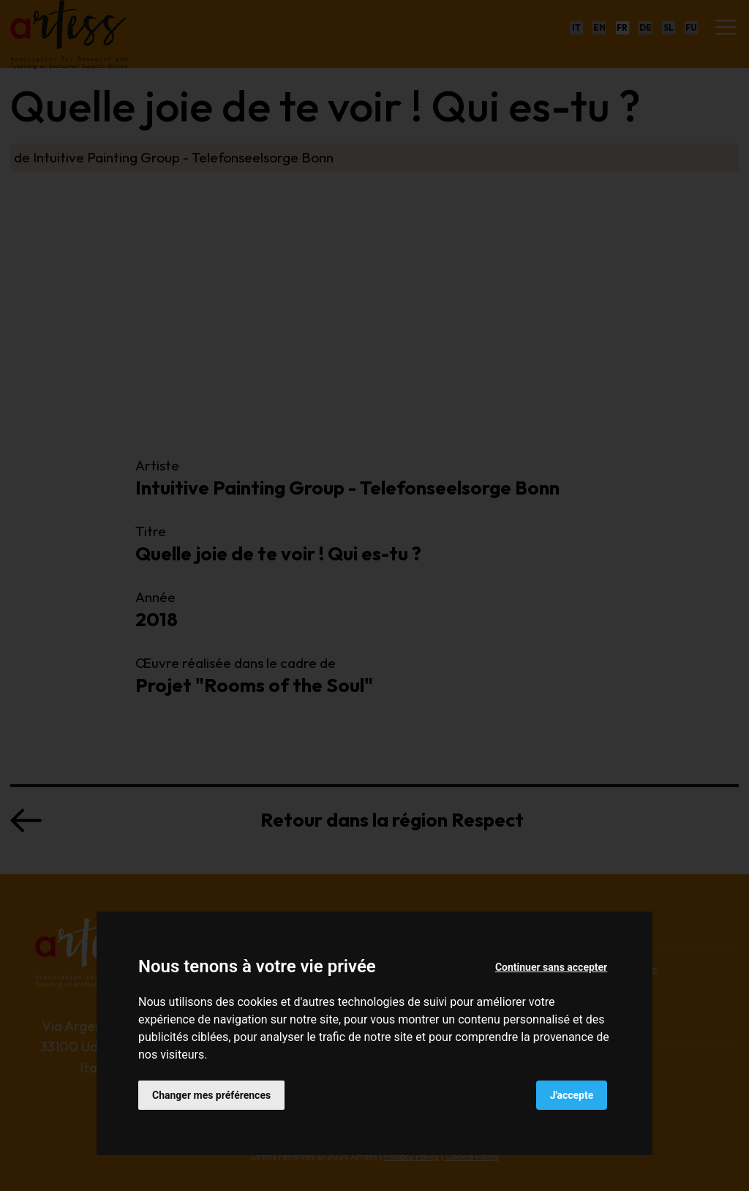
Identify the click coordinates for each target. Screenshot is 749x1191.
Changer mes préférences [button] (211, 1095)
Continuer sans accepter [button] (551, 967)
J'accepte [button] (572, 1095)
